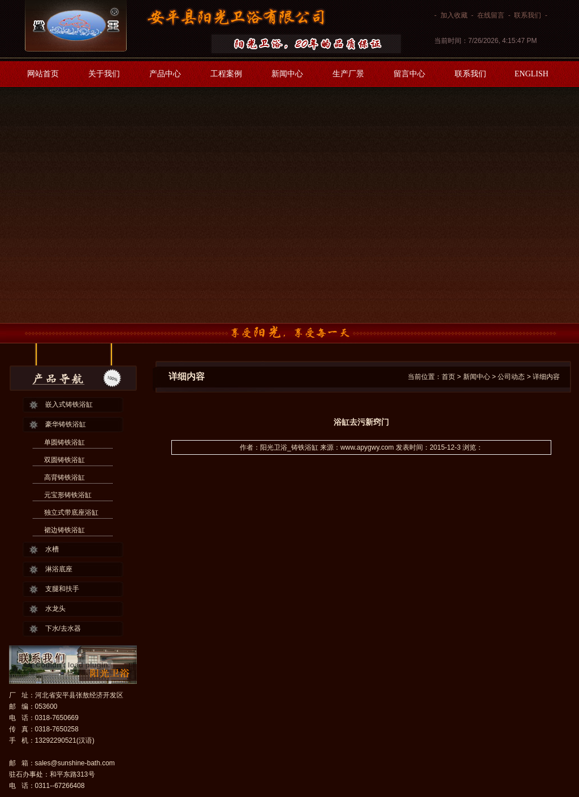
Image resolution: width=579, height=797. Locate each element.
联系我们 (527, 15)
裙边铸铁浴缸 (64, 530)
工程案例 (226, 74)
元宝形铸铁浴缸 (68, 495)
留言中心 (409, 74)
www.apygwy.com (367, 447)
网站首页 (43, 74)
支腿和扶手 (62, 589)
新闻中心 (287, 74)
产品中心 (165, 74)
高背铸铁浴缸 (64, 477)
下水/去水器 (63, 628)
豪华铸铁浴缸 (65, 424)
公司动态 (511, 377)
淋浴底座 (58, 569)
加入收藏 (454, 15)
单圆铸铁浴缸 (64, 442)
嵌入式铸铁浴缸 (69, 404)
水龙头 (55, 609)
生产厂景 (348, 74)
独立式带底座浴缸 (71, 512)
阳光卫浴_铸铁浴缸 (289, 447)
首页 (448, 377)
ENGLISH (531, 74)
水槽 (52, 549)
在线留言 (490, 15)
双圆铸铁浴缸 (64, 460)
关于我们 (104, 74)
